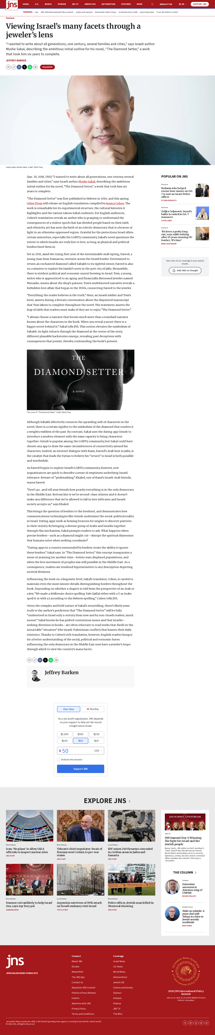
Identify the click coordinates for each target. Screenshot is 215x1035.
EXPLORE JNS (107, 801)
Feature (10, 18)
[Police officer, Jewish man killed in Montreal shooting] (131, 880)
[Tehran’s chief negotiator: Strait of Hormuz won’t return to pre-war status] (80, 826)
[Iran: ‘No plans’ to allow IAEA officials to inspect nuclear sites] (29, 826)
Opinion (62, 4)
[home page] (12, 5)
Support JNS (199, 4)
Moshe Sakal (86, 181)
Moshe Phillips (189, 896)
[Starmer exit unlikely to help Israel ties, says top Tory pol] (29, 880)
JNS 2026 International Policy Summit (57, 12)
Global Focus (187, 907)
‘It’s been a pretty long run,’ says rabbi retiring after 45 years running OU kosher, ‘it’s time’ (176, 236)
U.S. (37, 4)
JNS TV (75, 4)
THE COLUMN (185, 872)
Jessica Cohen (115, 203)
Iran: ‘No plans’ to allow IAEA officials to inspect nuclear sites (27, 850)
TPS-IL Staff (62, 910)
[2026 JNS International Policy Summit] (186, 971)
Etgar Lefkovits (168, 200)
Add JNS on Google (185, 270)
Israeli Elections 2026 (128, 12)
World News (11, 845)
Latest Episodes (147, 12)
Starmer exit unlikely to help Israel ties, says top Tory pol (29, 904)
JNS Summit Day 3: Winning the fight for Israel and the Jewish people (183, 841)
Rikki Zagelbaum (168, 244)
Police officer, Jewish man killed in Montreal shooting (131, 904)
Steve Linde (166, 221)
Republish (47, 67)
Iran (36, 12)
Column (185, 880)
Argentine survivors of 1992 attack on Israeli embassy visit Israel (79, 904)
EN (183, 4)
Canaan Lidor (12, 910)
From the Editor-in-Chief (167, 12)
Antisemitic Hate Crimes (105, 12)
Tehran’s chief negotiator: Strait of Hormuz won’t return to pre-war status (79, 852)
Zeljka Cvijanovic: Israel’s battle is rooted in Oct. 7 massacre (176, 214)
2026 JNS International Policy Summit (186, 992)
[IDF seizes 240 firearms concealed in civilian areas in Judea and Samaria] (131, 826)
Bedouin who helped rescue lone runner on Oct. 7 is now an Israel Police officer (177, 192)
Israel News (113, 845)
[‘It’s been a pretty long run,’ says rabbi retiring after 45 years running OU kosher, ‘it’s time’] (202, 233)
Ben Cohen (187, 925)
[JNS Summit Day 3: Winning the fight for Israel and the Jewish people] (185, 822)
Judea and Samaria (84, 12)
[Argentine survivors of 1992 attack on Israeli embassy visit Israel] (80, 880)
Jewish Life (90, 4)
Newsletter (166, 4)
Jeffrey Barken (16, 60)
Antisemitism (108, 4)
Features (126, 4)
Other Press (35, 203)
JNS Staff (10, 856)
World (48, 4)
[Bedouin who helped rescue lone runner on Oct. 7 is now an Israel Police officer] (202, 190)
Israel (26, 4)
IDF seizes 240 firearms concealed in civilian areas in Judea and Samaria (130, 852)
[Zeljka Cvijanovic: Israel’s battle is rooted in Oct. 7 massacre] (202, 213)
